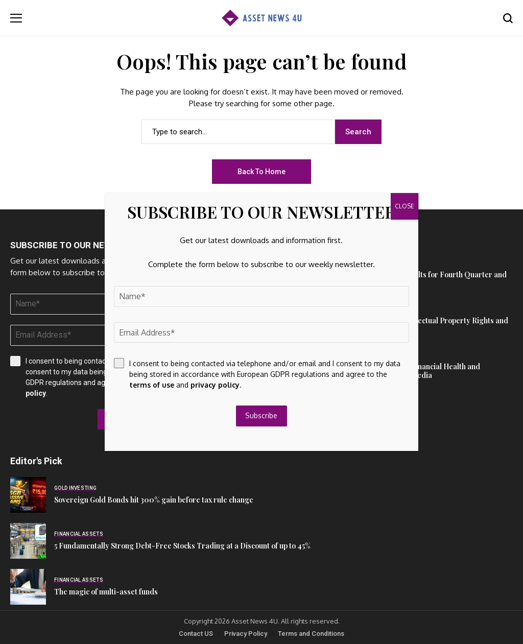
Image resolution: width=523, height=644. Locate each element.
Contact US (196, 633)
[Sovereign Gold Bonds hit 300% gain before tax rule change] (28, 495)
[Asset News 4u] (261, 18)
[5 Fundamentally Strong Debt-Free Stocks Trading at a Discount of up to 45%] (28, 541)
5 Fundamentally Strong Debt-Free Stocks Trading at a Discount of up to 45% (182, 546)
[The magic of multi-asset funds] (28, 587)
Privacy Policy (245, 633)
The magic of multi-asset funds (106, 592)
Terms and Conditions (311, 633)
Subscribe (262, 415)
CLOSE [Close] (404, 206)
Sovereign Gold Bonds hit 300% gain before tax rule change (153, 500)
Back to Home (261, 172)
